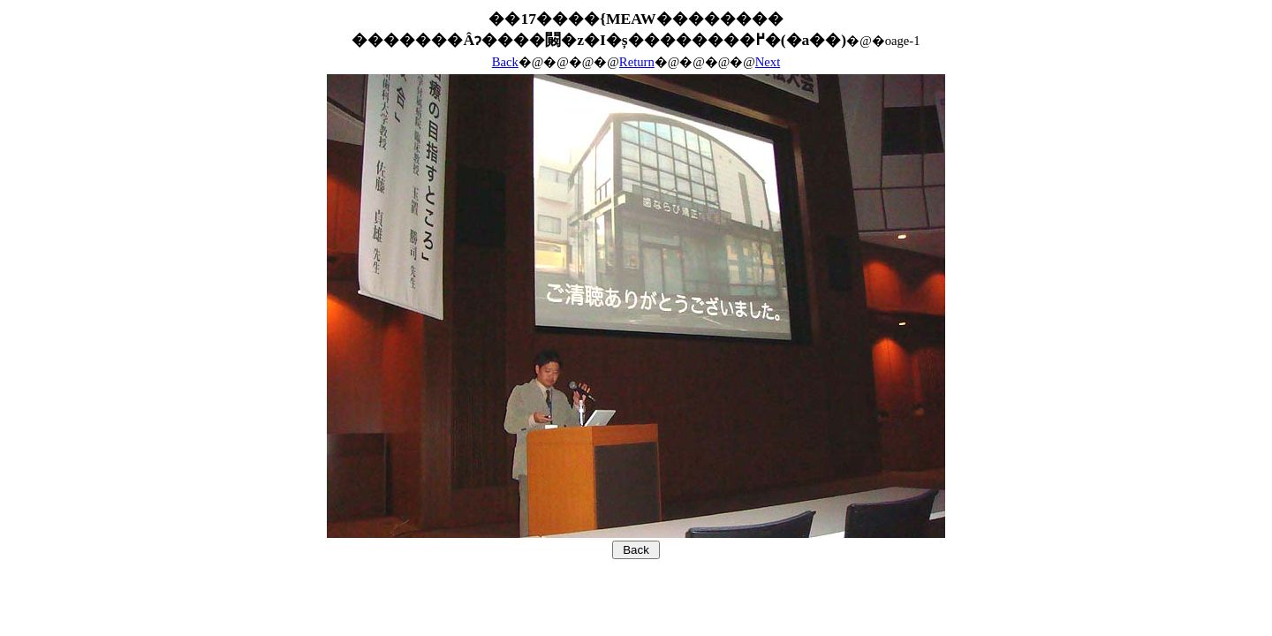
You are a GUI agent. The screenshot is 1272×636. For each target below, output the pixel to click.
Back (505, 62)
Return (637, 62)
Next (768, 62)
